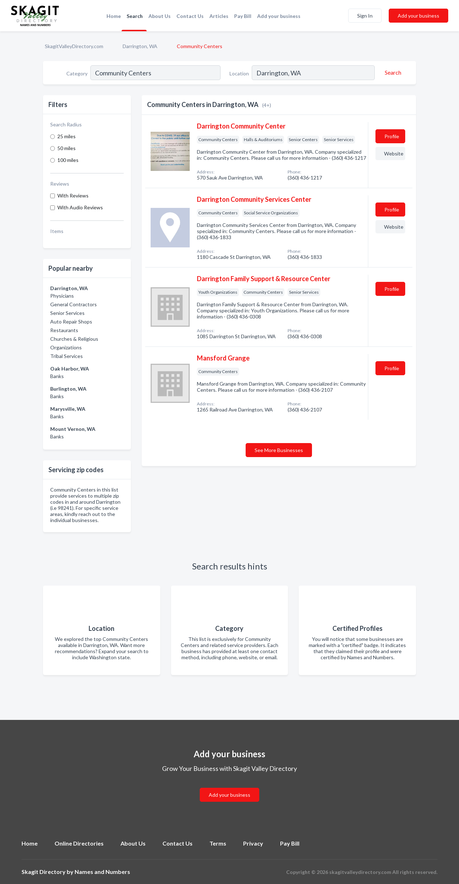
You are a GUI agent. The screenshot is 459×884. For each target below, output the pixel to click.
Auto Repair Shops (71, 321)
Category (76, 73)
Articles (218, 16)
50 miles (66, 148)
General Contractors (73, 304)
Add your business (279, 16)
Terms (217, 843)
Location (239, 73)
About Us (159, 16)
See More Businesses (279, 450)
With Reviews (73, 195)
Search (135, 16)
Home (114, 16)
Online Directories (79, 843)
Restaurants (64, 330)
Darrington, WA (140, 46)
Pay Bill (242, 16)
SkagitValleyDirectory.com (74, 46)
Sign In (365, 16)
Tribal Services (66, 356)
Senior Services (67, 313)
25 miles (66, 136)
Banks (57, 376)
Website (393, 153)
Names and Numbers (102, 871)
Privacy (253, 843)
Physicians (62, 296)
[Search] (392, 72)
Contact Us (190, 16)
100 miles (68, 160)
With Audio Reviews (80, 207)
